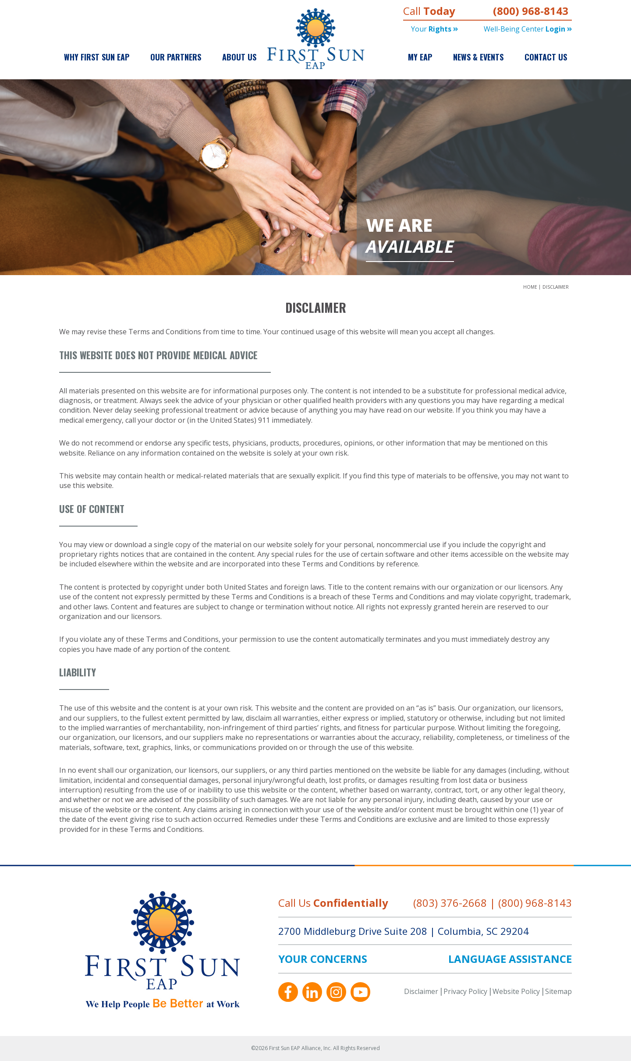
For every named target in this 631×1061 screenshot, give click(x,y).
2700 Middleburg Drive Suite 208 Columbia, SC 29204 (403, 930)
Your (434, 29)
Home (531, 287)
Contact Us (546, 57)
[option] (315, 177)
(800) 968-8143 (530, 11)
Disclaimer (555, 287)
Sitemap (558, 991)
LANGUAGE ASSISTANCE (510, 959)
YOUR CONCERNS (322, 959)
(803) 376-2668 (450, 902)
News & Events (478, 57)
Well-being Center (528, 29)
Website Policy (516, 991)
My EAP (420, 57)
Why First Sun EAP (96, 57)
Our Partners (175, 57)
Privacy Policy (465, 991)
